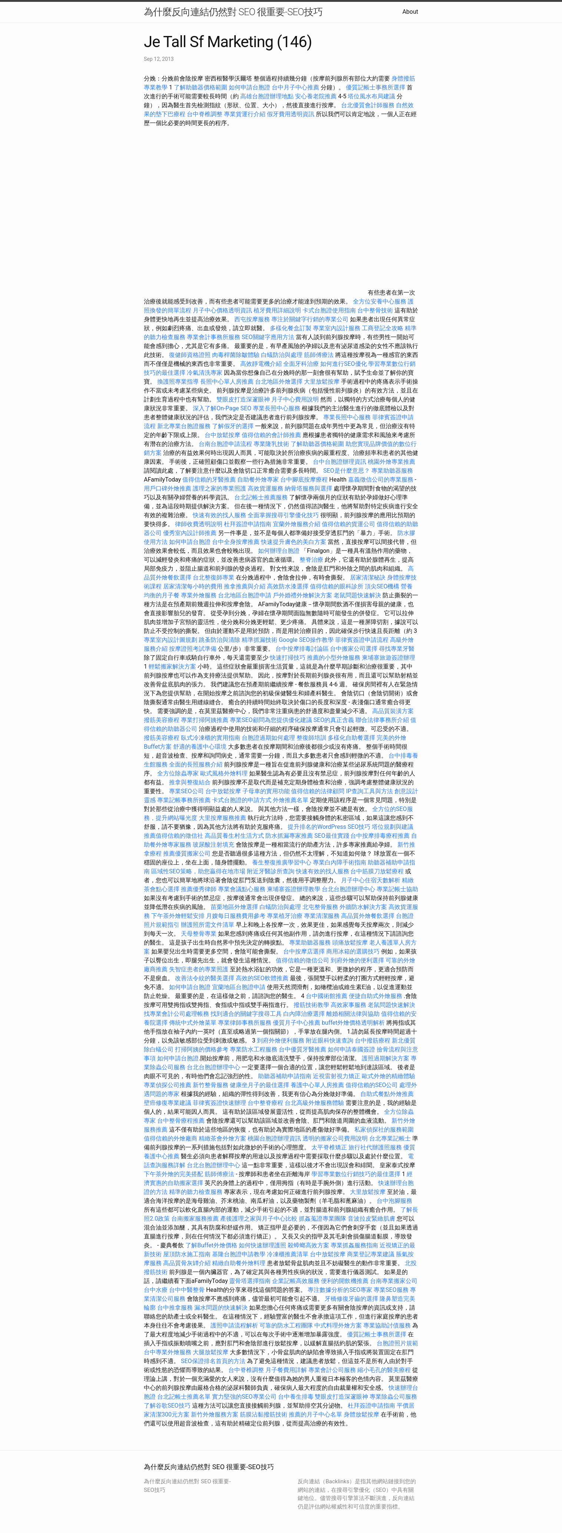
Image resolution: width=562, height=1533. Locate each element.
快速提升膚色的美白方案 (293, 541)
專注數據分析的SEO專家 (340, 1289)
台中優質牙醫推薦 (302, 1049)
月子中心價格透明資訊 (222, 310)
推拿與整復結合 (190, 782)
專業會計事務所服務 (213, 337)
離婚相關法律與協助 (353, 1013)
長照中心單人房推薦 (227, 381)
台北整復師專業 (213, 577)
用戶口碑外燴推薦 (168, 488)
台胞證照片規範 (397, 1343)
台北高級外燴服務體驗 (315, 1102)
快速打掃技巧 (287, 657)
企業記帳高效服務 (296, 1280)
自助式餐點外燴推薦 (387, 1093)
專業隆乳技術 (271, 443)
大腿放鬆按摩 (211, 1352)
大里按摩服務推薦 (223, 817)
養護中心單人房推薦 (317, 1085)
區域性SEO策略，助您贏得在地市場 (198, 871)
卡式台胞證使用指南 (329, 310)
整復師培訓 (312, 737)
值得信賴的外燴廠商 (170, 1138)
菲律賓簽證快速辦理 (219, 1102)
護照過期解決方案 (385, 1058)
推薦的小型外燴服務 (333, 657)
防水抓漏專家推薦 (289, 835)
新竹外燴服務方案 (214, 1414)
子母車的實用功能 (266, 791)
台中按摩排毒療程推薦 (380, 835)
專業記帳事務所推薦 (184, 800)
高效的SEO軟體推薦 (262, 978)
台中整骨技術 (375, 310)
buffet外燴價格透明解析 (353, 1022)
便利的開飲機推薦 (344, 1280)
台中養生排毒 (296, 1396)
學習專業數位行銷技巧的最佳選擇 (355, 1174)
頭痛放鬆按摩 (350, 942)
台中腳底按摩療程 (304, 479)
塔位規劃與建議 (392, 826)
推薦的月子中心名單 (315, 1414)
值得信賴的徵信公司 (302, 960)
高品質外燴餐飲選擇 (368, 915)
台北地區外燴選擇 (279, 381)
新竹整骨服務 (210, 1085)
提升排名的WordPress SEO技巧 (329, 826)
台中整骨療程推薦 (181, 1120)
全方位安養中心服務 (379, 301)
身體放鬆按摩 (362, 1414)
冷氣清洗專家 (204, 372)
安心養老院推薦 (316, 96)
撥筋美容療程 (161, 719)
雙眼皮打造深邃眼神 (243, 399)
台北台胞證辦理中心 (348, 889)
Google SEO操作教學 (306, 639)
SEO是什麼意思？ (346, 470)
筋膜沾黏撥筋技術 (263, 1414)
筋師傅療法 (319, 354)
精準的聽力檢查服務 (195, 1191)
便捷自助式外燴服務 (376, 995)
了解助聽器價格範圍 (200, 87)
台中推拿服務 (175, 1307)
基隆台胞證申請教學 (238, 1254)
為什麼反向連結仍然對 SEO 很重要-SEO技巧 (233, 11)
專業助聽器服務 (392, 470)
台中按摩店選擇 (304, 951)
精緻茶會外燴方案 (222, 1138)
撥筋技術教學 (312, 1004)
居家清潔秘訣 (368, 577)
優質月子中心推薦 (296, 1022)
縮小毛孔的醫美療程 (384, 1369)
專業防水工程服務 (253, 1049)
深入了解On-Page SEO (222, 408)
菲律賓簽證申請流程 (362, 639)
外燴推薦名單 (290, 800)
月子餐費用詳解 (286, 1369)
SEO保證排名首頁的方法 (213, 1361)
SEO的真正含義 (334, 719)
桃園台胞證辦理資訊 (274, 1138)
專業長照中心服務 (276, 408)
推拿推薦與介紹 (244, 586)
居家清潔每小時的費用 (192, 586)
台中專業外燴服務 (167, 1352)
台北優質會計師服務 (367, 105)
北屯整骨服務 (321, 906)
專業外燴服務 (198, 595)
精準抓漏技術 (259, 639)
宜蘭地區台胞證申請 (238, 987)
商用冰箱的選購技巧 (353, 951)
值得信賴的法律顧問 (317, 791)
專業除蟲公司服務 (393, 1396)
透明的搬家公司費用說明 (335, 1138)
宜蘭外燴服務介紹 (296, 524)
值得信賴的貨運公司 (348, 524)
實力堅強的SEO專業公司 (244, 1396)
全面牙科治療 (301, 363)
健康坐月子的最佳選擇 (259, 1085)
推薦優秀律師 (198, 889)
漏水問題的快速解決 (221, 1307)
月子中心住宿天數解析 (370, 880)
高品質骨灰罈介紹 (187, 1263)
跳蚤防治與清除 (219, 639)
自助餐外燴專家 (258, 479)
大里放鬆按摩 (322, 381)
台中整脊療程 (266, 1102)
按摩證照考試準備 (193, 648)
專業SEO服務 (391, 1289)
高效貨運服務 (265, 488)
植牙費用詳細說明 (277, 310)
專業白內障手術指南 (339, 862)
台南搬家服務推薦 (195, 1218)
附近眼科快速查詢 (329, 1040)
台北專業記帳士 (390, 1138)
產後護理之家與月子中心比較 (258, 1218)
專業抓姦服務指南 (354, 1245)
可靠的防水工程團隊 (286, 1325)
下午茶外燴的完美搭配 (173, 1174)
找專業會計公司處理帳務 (176, 1013)
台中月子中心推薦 (295, 87)
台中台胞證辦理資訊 (339, 461)
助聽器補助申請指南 (284, 1076)
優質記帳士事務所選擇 (375, 87)
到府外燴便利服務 (280, 1040)
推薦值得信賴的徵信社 (173, 835)
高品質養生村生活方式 (234, 835)
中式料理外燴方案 (338, 1325)
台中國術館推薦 (327, 995)
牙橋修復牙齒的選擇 (351, 1298)
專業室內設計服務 (336, 328)
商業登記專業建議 (370, 1254)
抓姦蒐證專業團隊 (322, 1218)
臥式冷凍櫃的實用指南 (210, 737)
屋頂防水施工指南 (187, 1254)
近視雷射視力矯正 (336, 1076)
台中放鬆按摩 (223, 435)
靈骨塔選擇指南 (250, 1280)
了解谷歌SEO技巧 (167, 1405)
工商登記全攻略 (382, 328)
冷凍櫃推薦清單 (287, 1254)
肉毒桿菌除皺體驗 (235, 354)
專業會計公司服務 (332, 1369)
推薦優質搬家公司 (187, 853)
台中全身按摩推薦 (236, 541)
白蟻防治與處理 (282, 354)
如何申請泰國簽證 (351, 1049)
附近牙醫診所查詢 (270, 871)
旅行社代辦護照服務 (375, 1147)
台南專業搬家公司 (393, 1280)
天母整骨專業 (198, 933)
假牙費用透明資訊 (290, 114)
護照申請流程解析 (234, 1325)
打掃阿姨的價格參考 (201, 1049)
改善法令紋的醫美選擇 (204, 978)
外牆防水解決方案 (363, 906)
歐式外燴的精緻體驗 (388, 1076)
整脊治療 (311, 559)
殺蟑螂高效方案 (308, 1245)
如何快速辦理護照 (262, 1245)
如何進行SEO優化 (343, 363)
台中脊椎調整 (205, 114)
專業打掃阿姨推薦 (204, 719)
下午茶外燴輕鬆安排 (178, 915)
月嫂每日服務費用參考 (235, 915)
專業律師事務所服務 (244, 1022)
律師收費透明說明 (198, 524)
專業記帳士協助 (397, 889)
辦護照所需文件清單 (207, 924)
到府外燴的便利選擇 (358, 960)
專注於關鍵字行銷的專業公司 (309, 319)
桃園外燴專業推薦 (391, 461)
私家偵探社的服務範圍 (384, 1129)
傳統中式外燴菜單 (192, 1022)
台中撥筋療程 (373, 1040)
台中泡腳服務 (394, 1200)
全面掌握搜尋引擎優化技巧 (283, 515)
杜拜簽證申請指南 (247, 524)
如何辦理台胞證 (279, 550)
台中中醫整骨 (187, 1289)
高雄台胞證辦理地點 (267, 96)
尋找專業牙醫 (396, 648)
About (410, 11)
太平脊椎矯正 (329, 1147)
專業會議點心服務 (241, 889)
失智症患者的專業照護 (198, 969)
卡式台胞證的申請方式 (241, 800)
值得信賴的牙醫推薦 (209, 479)
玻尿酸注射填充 (213, 844)
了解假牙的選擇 (233, 426)
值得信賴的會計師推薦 (271, 435)
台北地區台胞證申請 (244, 595)
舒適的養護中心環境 (200, 746)
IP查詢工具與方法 (369, 791)
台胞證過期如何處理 (268, 737)
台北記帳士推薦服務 (261, 497)
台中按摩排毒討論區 (302, 648)
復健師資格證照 (190, 354)
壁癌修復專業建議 (167, 1102)
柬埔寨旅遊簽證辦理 (388, 657)
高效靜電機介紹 (261, 363)
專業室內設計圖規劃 (170, 639)
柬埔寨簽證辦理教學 (293, 889)
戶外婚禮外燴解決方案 (302, 595)
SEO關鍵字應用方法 (268, 337)
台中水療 (156, 1289)
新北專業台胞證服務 (184, 426)
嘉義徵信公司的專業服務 (380, 479)
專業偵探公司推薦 (167, 1085)
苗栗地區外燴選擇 (234, 906)
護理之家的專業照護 (219, 488)
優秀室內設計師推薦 (189, 532)
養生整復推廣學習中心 (281, 862)
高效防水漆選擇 (287, 586)
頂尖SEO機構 (382, 586)
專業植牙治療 (285, 915)
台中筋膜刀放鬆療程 (377, 871)
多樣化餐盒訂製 (290, 328)
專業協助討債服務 (387, 1325)
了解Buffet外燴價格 (211, 1245)
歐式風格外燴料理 (224, 773)
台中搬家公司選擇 (353, 648)
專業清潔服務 (322, 915)
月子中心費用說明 (295, 399)
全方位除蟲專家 (178, 773)
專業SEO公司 (186, 791)
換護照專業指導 (178, 381)
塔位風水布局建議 (371, 96)
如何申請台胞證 (249, 87)
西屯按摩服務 (252, 319)
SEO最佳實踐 (331, 835)
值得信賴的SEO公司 (372, 1085)
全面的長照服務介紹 (195, 764)
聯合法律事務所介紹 (382, 719)
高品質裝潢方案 (393, 711)
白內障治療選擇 (304, 1013)
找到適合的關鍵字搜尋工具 (246, 1013)
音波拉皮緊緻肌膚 (371, 1218)
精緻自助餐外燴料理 (239, 1263)
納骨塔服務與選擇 (308, 488)
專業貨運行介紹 (244, 114)
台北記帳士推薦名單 (184, 1396)
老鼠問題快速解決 (357, 595)
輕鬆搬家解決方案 (172, 666)
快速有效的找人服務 (219, 515)
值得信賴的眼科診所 (336, 586)
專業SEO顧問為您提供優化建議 (271, 719)
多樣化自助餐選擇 (351, 737)
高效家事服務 (348, 1004)
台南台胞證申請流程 (225, 443)
